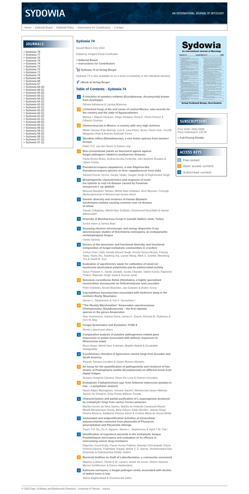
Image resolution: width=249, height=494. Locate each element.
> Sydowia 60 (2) (33, 121)
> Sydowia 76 (31, 57)
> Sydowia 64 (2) (33, 98)
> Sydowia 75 (31, 60)
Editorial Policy (65, 27)
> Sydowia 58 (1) (33, 136)
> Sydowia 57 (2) (33, 139)
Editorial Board (44, 27)
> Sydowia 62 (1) (33, 113)
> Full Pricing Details (191, 137)
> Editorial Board (87, 60)
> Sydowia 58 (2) (33, 133)
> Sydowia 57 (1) (33, 142)
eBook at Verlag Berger (93, 82)
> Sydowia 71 (31, 72)
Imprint (106, 488)
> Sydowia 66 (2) (33, 86)
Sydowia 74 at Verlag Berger (96, 69)
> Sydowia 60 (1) (33, 124)
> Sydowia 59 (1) (33, 130)
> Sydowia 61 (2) (33, 116)
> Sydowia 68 (31, 81)
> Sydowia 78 (31, 51)
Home (27, 27)
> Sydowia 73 (31, 66)
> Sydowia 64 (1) (33, 101)
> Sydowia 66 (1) (33, 89)
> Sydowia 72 (31, 69)
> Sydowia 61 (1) (33, 118)
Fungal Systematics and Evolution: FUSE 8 (110, 324)
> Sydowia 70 (31, 75)
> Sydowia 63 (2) (33, 104)
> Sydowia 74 (31, 63)
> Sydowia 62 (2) (33, 110)
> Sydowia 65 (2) (33, 92)
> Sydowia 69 (31, 78)
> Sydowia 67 (31, 83)
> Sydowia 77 (31, 54)
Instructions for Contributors (94, 27)
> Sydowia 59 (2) (33, 127)
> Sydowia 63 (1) (33, 107)
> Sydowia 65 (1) (33, 95)
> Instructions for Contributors (95, 63)
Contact (118, 27)
